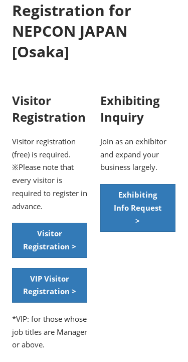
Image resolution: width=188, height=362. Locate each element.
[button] (49, 240)
